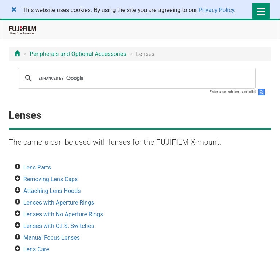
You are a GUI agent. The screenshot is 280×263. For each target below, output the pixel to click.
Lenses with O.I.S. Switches (58, 225)
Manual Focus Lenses (51, 237)
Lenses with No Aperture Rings (63, 214)
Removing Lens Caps (50, 179)
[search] (136, 78)
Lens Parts (37, 167)
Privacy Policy (216, 10)
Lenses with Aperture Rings (58, 202)
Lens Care (36, 249)
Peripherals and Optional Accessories (78, 53)
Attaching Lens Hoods (52, 190)
